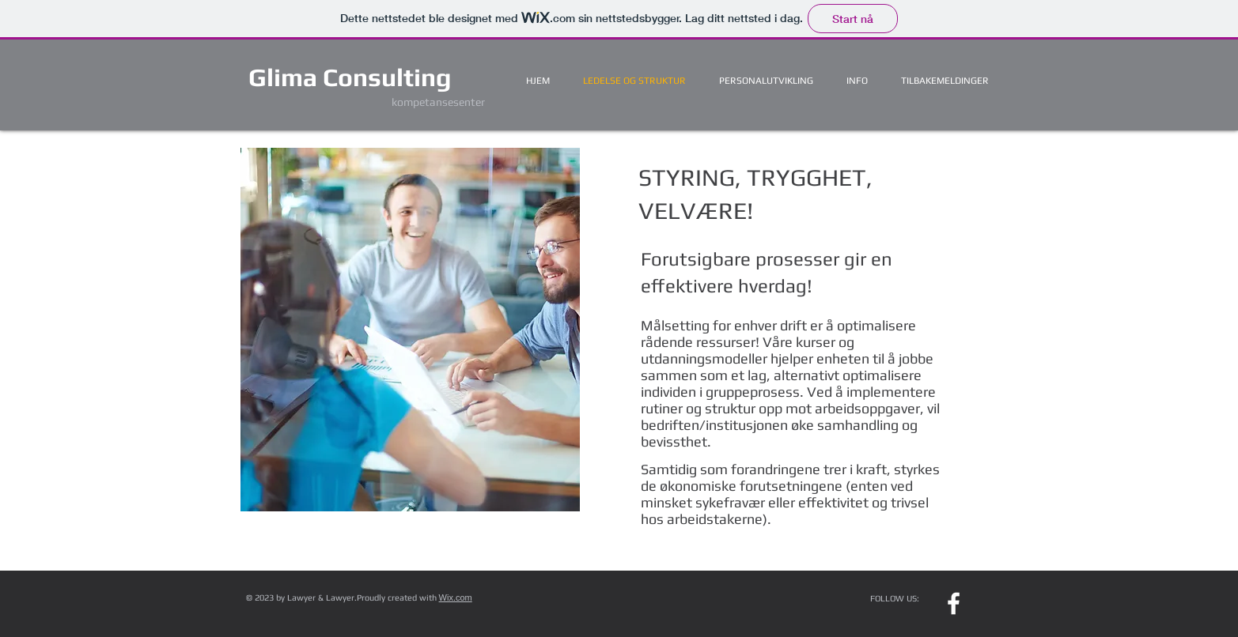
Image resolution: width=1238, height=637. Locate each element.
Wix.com (455, 597)
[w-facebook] (953, 603)
